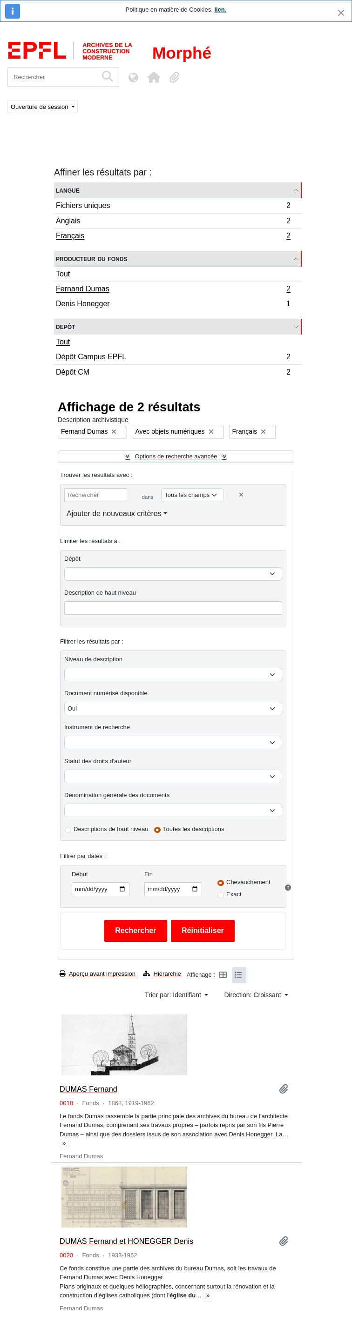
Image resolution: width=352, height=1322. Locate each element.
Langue (68, 190)
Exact (234, 894)
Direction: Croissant (253, 995)
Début (80, 874)
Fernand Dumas (173, 289)
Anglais (173, 222)
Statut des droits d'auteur (97, 761)
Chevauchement (248, 882)
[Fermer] (341, 12)
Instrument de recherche (97, 727)
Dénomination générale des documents (116, 795)
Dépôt (72, 558)
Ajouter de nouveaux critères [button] (114, 513)
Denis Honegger (173, 304)
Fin (148, 874)
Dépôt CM (173, 373)
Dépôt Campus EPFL (173, 358)
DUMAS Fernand (88, 1089)
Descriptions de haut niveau (111, 828)
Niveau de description (93, 659)
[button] (153, 77)
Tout (63, 274)
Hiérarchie (162, 973)
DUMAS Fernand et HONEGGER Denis (126, 1241)
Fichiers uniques (173, 207)
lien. (220, 9)
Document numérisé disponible (105, 693)
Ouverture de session (40, 106)
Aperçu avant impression (97, 973)
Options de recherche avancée (176, 456)
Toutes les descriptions (193, 828)
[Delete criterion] (241, 494)
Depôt (65, 326)
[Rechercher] (52, 77)
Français (173, 236)
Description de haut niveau (100, 592)
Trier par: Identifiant (174, 995)
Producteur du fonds (91, 258)
